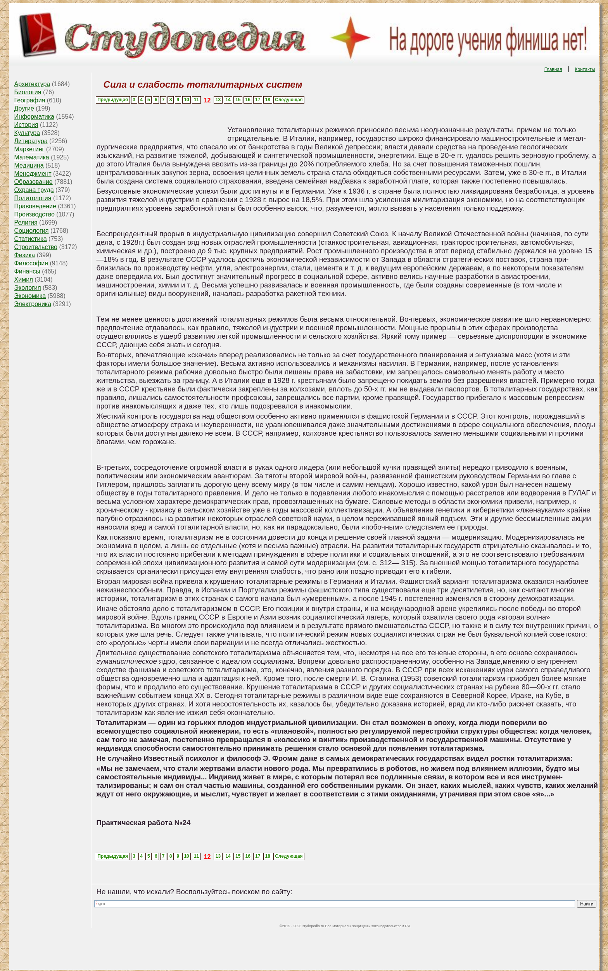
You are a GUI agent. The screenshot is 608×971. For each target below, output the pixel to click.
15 (237, 99)
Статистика (30, 238)
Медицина (29, 165)
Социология (31, 230)
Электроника (33, 304)
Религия (26, 222)
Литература (31, 141)
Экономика (30, 296)
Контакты (585, 69)
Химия (23, 279)
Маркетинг (29, 149)
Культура (27, 133)
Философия (31, 263)
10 (186, 99)
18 (267, 99)
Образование (33, 181)
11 (196, 99)
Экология (27, 287)
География (29, 100)
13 (218, 99)
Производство (34, 214)
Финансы (27, 271)
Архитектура (32, 84)
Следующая (288, 99)
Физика (24, 255)
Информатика (34, 116)
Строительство (35, 247)
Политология (33, 198)
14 (227, 99)
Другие (24, 108)
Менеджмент (33, 173)
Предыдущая (112, 99)
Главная (553, 69)
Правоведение (35, 206)
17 (257, 99)
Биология (27, 92)
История (26, 124)
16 (247, 99)
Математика (31, 157)
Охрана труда (34, 190)
